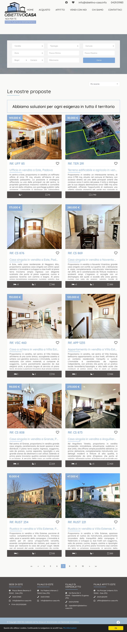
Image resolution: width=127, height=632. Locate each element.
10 (83, 566)
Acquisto (44, 9)
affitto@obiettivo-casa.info (107, 600)
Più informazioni (73, 628)
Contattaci (115, 9)
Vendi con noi (78, 9)
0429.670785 (74, 602)
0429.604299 (102, 597)
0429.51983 (16, 597)
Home (30, 9)
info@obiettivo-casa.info (21, 600)
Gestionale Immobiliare (70, 622)
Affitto (60, 9)
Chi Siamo (97, 9)
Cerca (99, 60)
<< (31, 566)
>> (96, 566)
